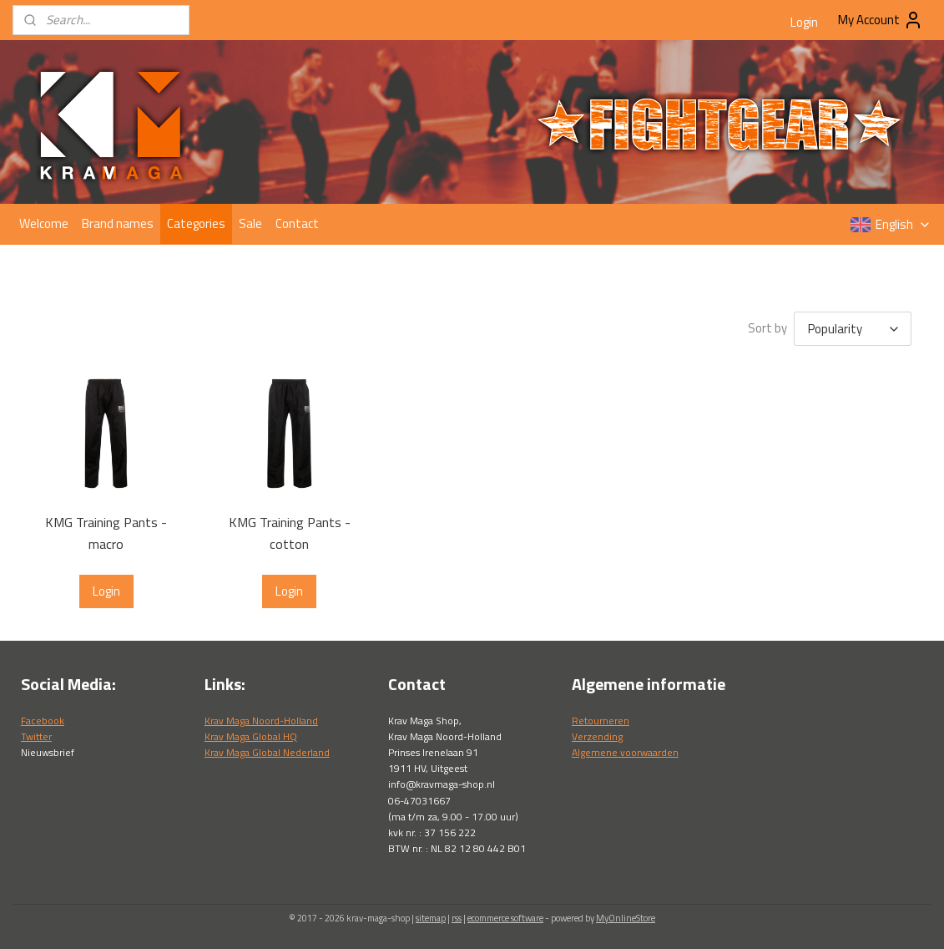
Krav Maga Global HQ (250, 736)
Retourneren (600, 720)
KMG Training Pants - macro (106, 533)
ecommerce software (505, 918)
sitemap (431, 918)
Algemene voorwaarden (625, 752)
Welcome (43, 223)
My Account (880, 20)
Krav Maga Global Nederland (267, 752)
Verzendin (595, 736)
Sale (250, 223)
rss (457, 918)
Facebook (42, 720)
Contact (297, 223)
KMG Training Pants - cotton (289, 533)
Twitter (36, 736)
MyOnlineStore (625, 918)
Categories (196, 223)
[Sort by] (852, 328)
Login (804, 22)
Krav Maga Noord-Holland (261, 720)
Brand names (118, 223)
